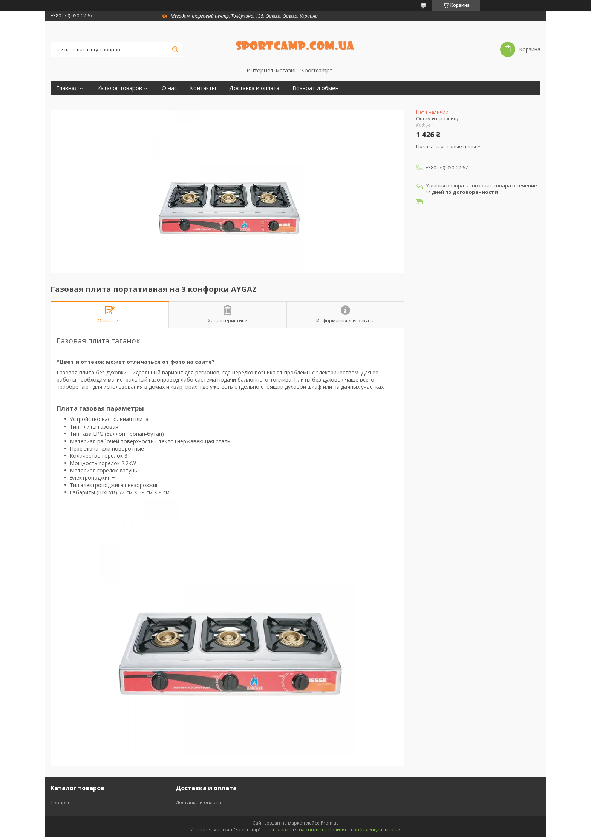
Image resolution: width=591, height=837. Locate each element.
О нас (169, 88)
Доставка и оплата (254, 88)
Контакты (203, 88)
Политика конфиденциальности (364, 829)
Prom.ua (330, 823)
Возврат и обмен (315, 88)
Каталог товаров (119, 88)
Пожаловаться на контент (294, 829)
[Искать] (174, 49)
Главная (67, 88)
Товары (60, 802)
